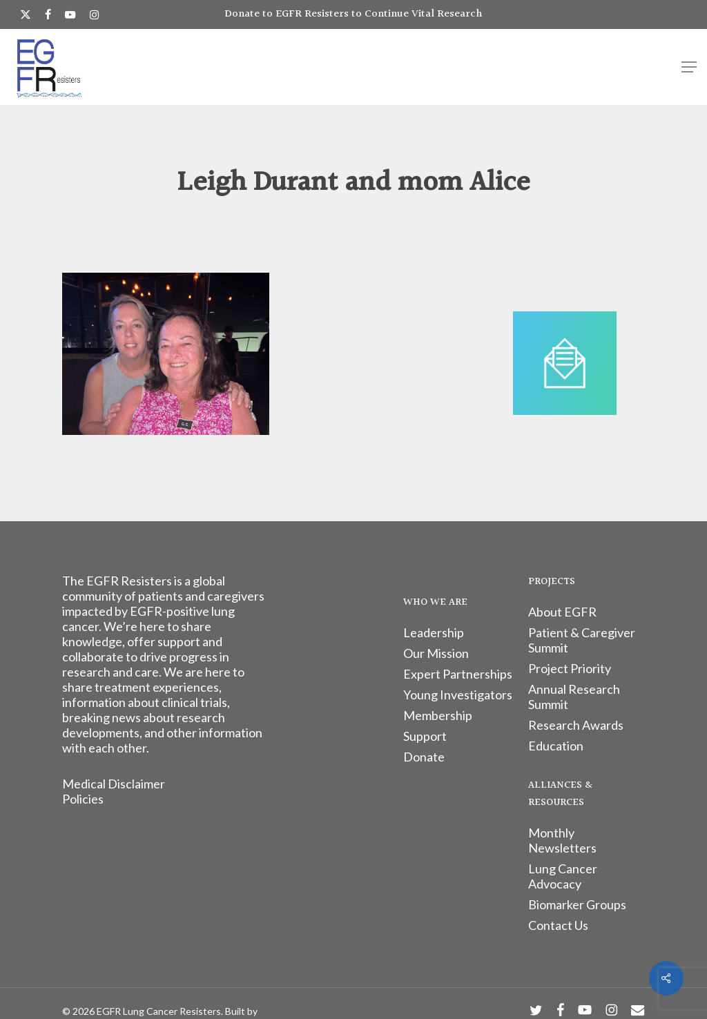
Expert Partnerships (457, 673)
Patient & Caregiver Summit (581, 640)
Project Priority (569, 668)
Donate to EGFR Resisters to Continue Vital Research (353, 14)
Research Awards (575, 724)
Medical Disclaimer (113, 783)
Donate (424, 756)
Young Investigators (457, 694)
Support (425, 736)
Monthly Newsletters (562, 840)
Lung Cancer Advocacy (562, 876)
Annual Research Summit (574, 696)
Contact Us (558, 925)
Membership (437, 715)
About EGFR (562, 611)
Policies (83, 798)
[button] (689, 67)
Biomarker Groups (577, 904)
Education (555, 745)
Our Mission (436, 653)
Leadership (433, 632)
